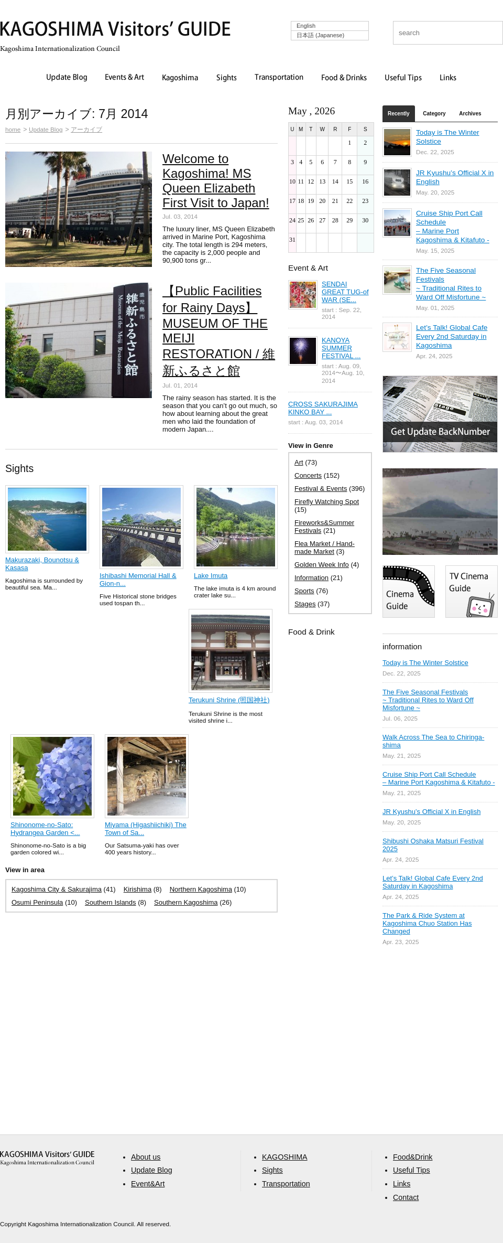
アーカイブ (86, 129)
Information (311, 578)
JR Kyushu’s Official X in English (431, 812)
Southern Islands (110, 902)
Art (298, 462)
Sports (304, 591)
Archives (470, 113)
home (12, 129)
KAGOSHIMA (285, 1157)
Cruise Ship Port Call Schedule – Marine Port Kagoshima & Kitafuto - (438, 778)
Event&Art (148, 1184)
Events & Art (124, 78)
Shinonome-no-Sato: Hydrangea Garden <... (45, 829)
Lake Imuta (210, 576)
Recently (399, 113)
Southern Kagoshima (185, 902)
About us (145, 1157)
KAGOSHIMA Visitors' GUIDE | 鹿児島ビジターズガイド (115, 30)
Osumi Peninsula (37, 902)
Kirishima (137, 889)
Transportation (279, 78)
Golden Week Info (321, 565)
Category (434, 113)
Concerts (308, 475)
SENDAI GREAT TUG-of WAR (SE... (345, 292)
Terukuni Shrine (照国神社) (229, 700)
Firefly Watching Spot (326, 502)
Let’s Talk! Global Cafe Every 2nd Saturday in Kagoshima (451, 336)
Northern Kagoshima (201, 889)
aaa (47, 1158)
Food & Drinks (344, 78)
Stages (304, 604)
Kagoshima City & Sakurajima (57, 889)
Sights (226, 78)
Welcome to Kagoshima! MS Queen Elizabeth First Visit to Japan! (215, 181)
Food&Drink (413, 1157)
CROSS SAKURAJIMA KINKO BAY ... (323, 408)
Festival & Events (320, 488)
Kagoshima (180, 78)
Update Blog (67, 78)
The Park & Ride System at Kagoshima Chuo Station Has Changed (427, 923)
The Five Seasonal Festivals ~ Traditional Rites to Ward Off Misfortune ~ (428, 700)
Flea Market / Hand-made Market (324, 547)
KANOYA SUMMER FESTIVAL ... (341, 348)
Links (448, 78)
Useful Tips (403, 78)
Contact (406, 1197)
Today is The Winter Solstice (425, 663)
